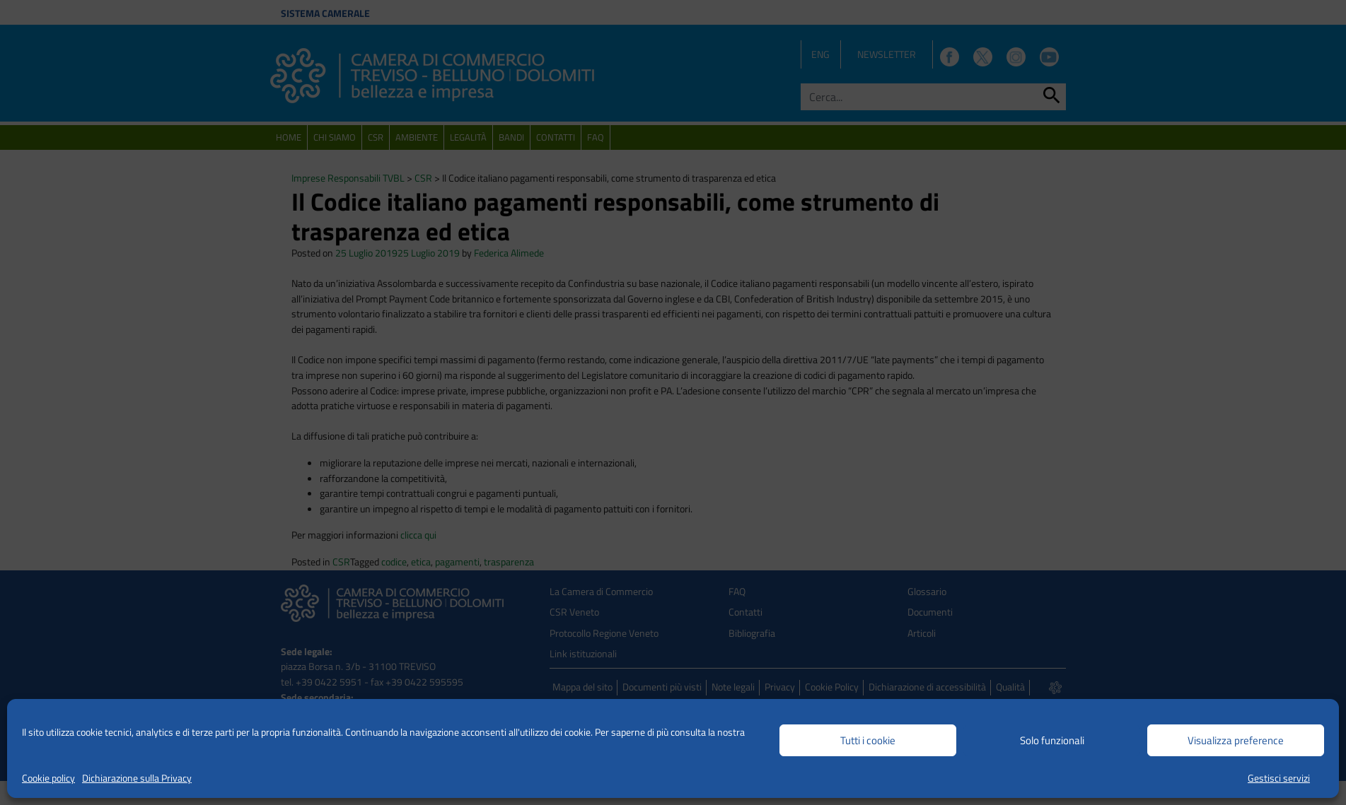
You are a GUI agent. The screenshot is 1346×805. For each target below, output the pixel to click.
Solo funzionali (1052, 740)
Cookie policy (48, 777)
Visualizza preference (1236, 740)
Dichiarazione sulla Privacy (137, 777)
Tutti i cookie (867, 740)
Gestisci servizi (1279, 777)
